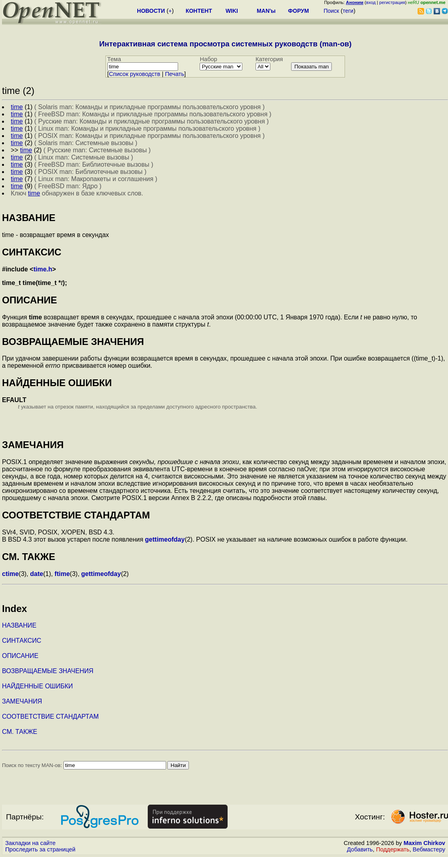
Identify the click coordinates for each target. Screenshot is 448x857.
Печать (174, 74)
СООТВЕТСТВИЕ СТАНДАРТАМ (50, 716)
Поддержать (393, 849)
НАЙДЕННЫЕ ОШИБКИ (37, 686)
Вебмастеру (429, 849)
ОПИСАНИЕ (20, 655)
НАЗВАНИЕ (19, 625)
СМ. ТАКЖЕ (19, 731)
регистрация (392, 2)
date (36, 573)
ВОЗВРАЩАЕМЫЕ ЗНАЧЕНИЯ (47, 671)
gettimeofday (165, 539)
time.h (43, 269)
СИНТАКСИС (21, 640)
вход (371, 2)
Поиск (331, 11)
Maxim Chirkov (424, 843)
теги (348, 11)
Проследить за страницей (40, 849)
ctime (10, 573)
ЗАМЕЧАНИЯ (22, 701)
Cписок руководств (135, 74)
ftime (62, 573)
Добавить (360, 849)
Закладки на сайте (30, 843)
